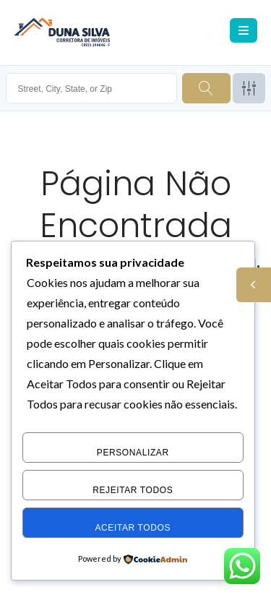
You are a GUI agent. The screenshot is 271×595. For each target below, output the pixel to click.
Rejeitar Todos (133, 490)
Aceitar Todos (133, 528)
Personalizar (133, 453)
